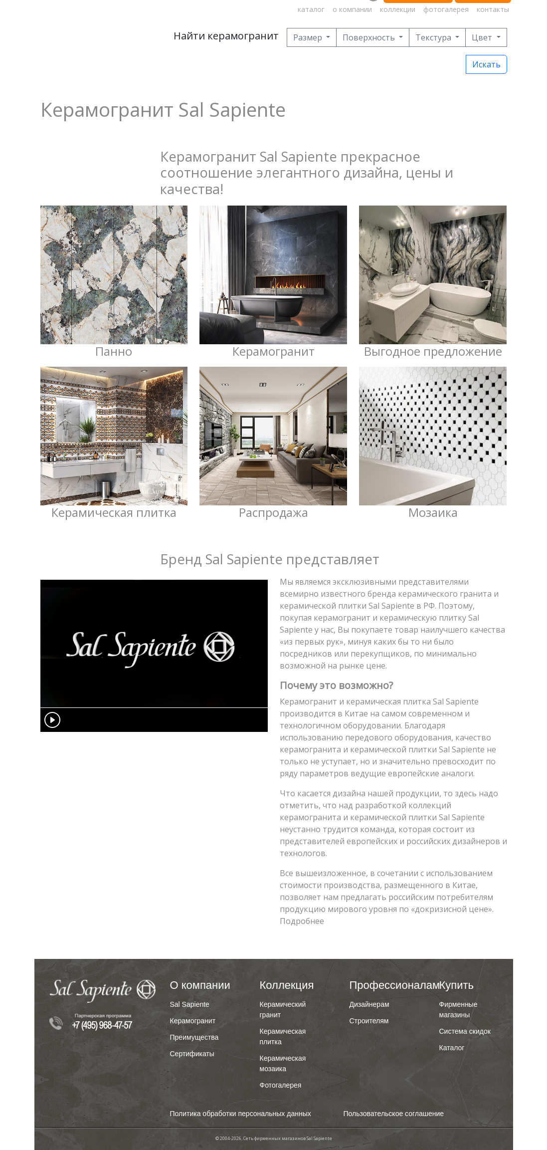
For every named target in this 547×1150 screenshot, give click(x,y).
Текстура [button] (434, 37)
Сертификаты (192, 1054)
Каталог (452, 1048)
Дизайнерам (369, 1004)
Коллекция (287, 985)
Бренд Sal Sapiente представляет (269, 559)
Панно (113, 351)
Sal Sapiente (189, 1004)
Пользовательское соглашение (394, 1114)
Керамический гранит (283, 1009)
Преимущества (194, 1037)
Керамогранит (273, 351)
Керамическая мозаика (283, 1063)
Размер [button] (308, 37)
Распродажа (273, 512)
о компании (352, 9)
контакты (493, 9)
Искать (486, 64)
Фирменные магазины (458, 1009)
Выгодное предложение (433, 351)
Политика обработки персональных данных (240, 1114)
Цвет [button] (483, 37)
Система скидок (465, 1031)
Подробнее (302, 921)
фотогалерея (446, 9)
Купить (456, 985)
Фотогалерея (281, 1085)
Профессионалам (383, 985)
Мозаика (433, 512)
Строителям (369, 1021)
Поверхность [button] (370, 37)
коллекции (397, 9)
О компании (200, 985)
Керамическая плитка (114, 512)
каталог (311, 9)
